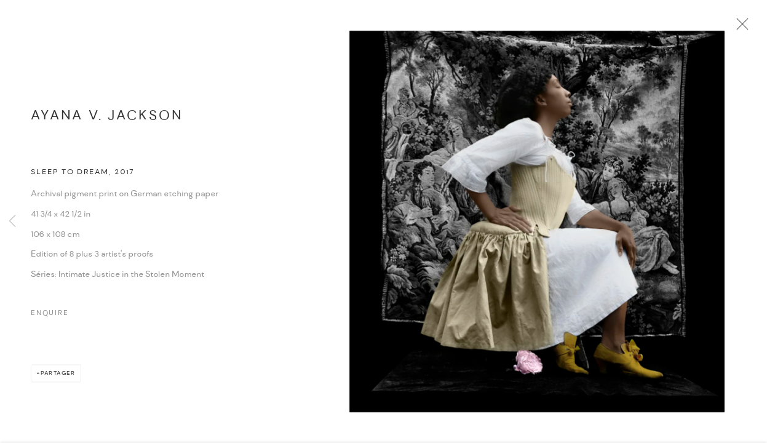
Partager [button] (58, 377)
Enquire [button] (50, 316)
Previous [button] (12, 221)
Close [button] (742, 27)
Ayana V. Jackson (107, 119)
